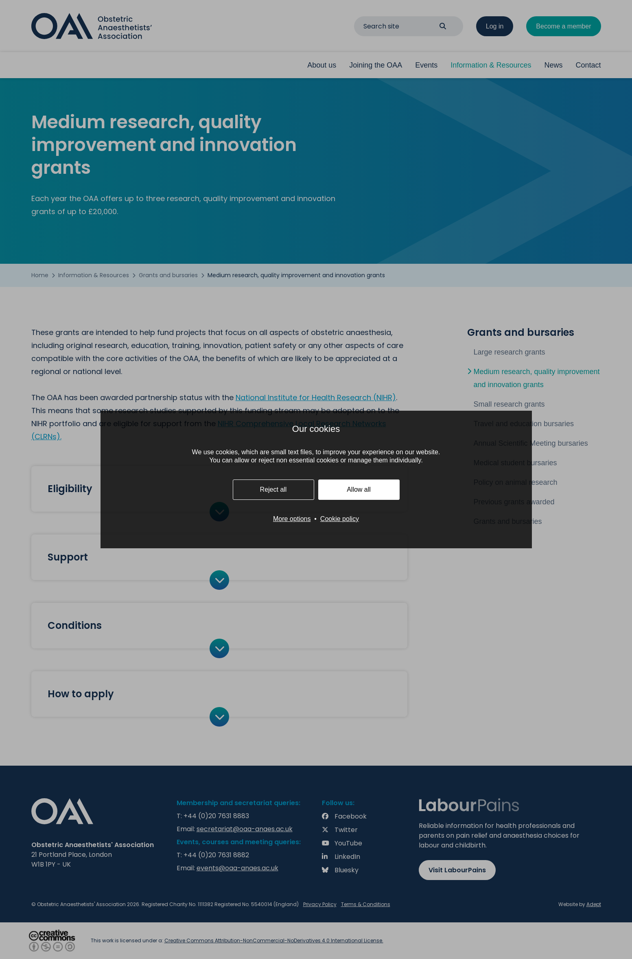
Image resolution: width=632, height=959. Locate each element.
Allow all (359, 489)
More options (292, 518)
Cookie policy (339, 518)
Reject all (273, 489)
